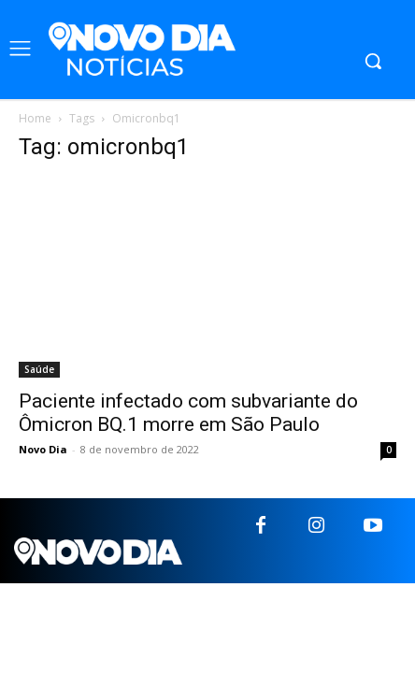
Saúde (39, 369)
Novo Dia (43, 449)
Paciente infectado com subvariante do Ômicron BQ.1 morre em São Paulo (188, 413)
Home (35, 118)
